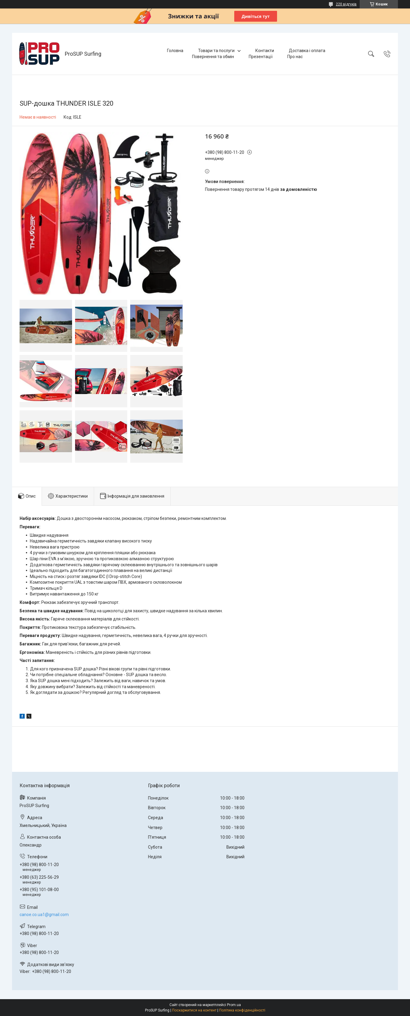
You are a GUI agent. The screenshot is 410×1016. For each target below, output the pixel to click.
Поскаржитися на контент (194, 1010)
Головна (175, 50)
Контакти (264, 50)
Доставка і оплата (307, 50)
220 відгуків (346, 4)
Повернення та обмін (213, 56)
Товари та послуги (216, 50)
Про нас (295, 56)
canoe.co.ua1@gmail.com (44, 914)
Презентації (261, 56)
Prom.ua (234, 1005)
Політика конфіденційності (242, 1010)
